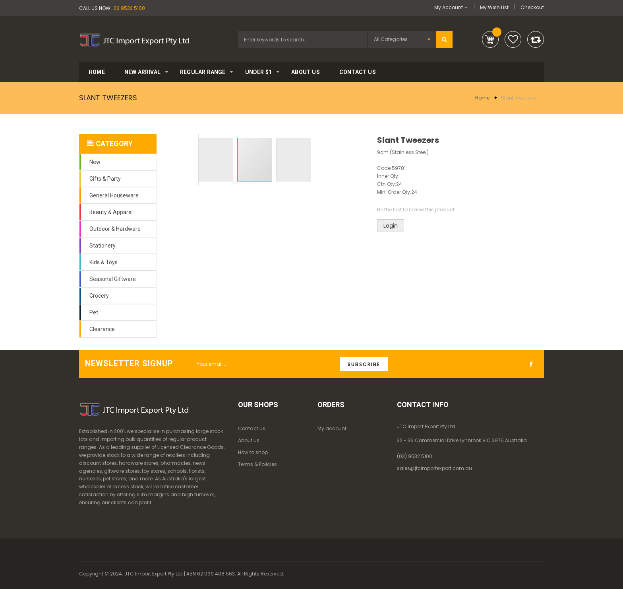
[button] (217, 159)
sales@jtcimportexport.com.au (434, 468)
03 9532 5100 (129, 8)
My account (331, 428)
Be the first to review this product (416, 209)
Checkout (532, 7)
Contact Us (251, 428)
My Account (448, 7)
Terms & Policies (257, 464)
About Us (248, 440)
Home (482, 97)
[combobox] (302, 39)
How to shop (253, 452)
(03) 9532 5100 (414, 456)
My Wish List (494, 7)
